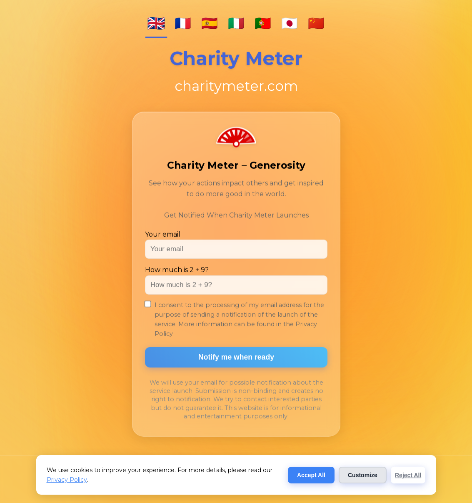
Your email (162, 235)
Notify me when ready (236, 358)
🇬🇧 (156, 23)
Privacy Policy (67, 479)
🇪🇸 (209, 23)
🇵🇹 (263, 23)
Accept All (311, 475)
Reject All (408, 475)
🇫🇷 (183, 23)
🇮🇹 (236, 23)
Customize (362, 475)
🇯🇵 (289, 23)
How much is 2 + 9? (177, 271)
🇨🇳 (316, 23)
